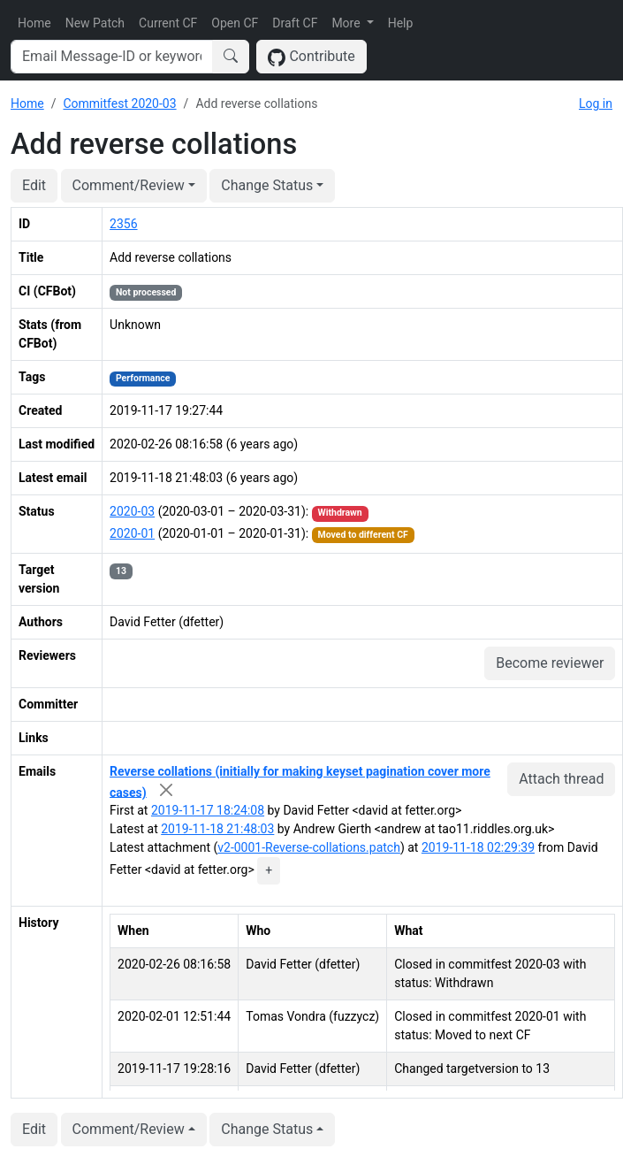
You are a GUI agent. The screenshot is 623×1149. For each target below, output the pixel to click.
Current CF (168, 23)
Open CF (234, 23)
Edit (34, 185)
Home (34, 23)
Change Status (267, 185)
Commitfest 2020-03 (119, 103)
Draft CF (294, 23)
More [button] (347, 23)
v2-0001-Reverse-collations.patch (308, 847)
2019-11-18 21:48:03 (217, 829)
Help (401, 23)
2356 (123, 224)
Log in (595, 103)
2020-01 (132, 533)
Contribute (311, 57)
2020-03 (132, 511)
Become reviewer (550, 663)
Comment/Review (128, 185)
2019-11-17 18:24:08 (207, 810)
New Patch (95, 23)
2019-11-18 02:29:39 (478, 847)
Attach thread (561, 778)
